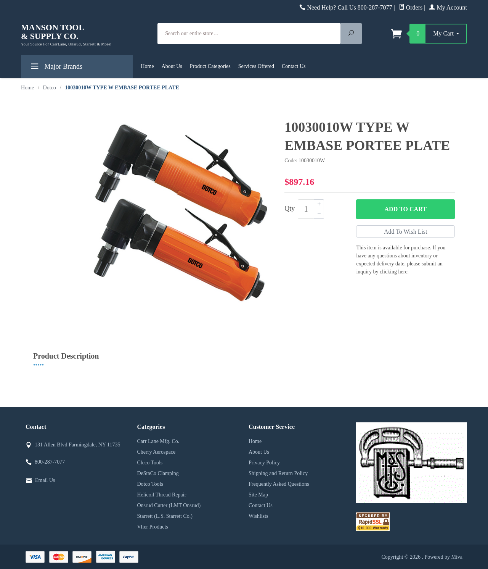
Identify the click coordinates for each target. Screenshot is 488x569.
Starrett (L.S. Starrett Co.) (165, 516)
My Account (448, 7)
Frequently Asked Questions (279, 484)
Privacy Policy (264, 463)
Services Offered (256, 66)
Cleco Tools (150, 463)
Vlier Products (152, 527)
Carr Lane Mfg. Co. (158, 441)
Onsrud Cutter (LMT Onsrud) (169, 505)
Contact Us (294, 66)
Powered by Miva (443, 557)
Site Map (258, 495)
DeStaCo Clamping (158, 473)
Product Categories (210, 66)
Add (406, 209)
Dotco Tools (150, 484)
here (403, 272)
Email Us (45, 480)
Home (147, 66)
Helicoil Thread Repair (161, 495)
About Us (172, 66)
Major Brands (55, 67)
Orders (411, 7)
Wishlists (258, 516)
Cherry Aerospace (156, 452)
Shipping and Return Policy (278, 473)
